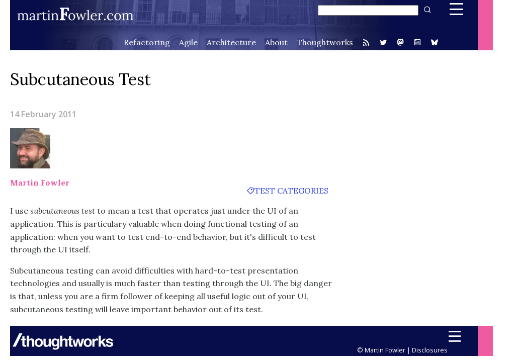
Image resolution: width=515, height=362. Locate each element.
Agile (188, 42)
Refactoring (147, 42)
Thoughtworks (325, 42)
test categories (291, 191)
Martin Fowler (39, 182)
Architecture (231, 42)
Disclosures (430, 349)
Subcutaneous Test (80, 79)
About (276, 42)
